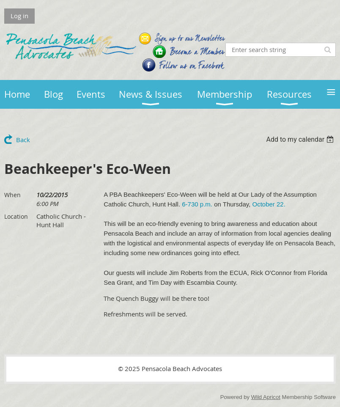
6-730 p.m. (197, 204)
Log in (19, 15)
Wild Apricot (265, 397)
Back (23, 139)
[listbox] (301, 139)
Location (16, 216)
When (12, 195)
